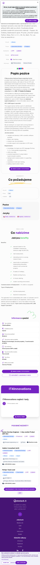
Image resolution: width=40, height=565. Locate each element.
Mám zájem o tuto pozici (20, 168)
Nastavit (13, 562)
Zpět (20, 493)
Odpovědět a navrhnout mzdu (20, 375)
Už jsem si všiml (31, 20)
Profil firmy (20, 416)
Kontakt (20, 534)
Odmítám (6, 562)
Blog (20, 528)
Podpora (27, 46)
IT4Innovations (17, 63)
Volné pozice (20, 531)
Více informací (5, 559)
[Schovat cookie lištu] (39, 553)
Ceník (20, 525)
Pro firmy (20, 546)
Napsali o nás (20, 522)
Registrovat (20, 543)
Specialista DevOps (17, 46)
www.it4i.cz (8, 89)
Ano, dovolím (21, 562)
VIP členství (20, 540)
